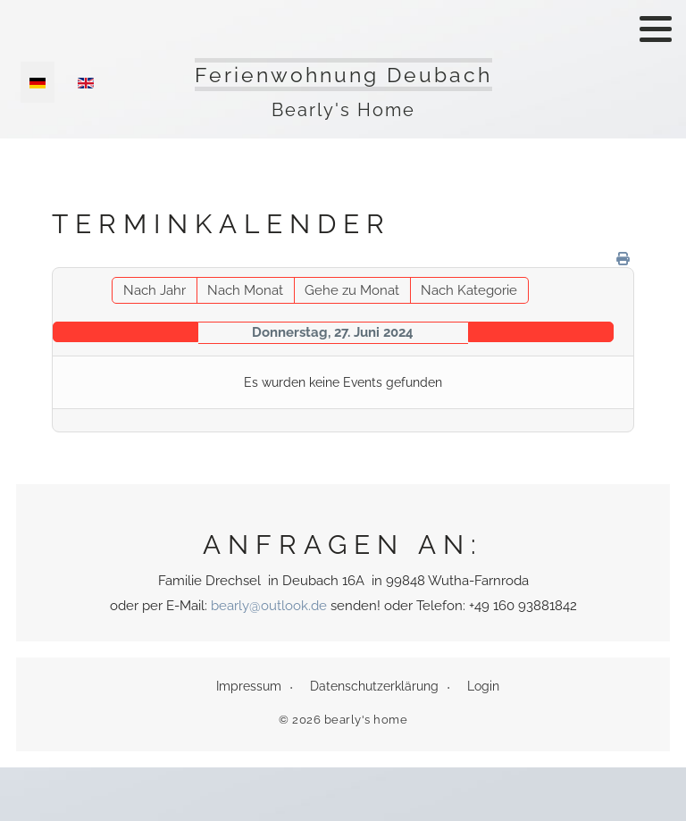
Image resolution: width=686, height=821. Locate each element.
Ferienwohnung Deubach (343, 75)
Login (483, 686)
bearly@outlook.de (269, 606)
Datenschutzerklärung (374, 686)
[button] (655, 28)
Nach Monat (245, 290)
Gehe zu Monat (352, 290)
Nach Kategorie (469, 290)
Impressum (248, 686)
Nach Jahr (154, 290)
